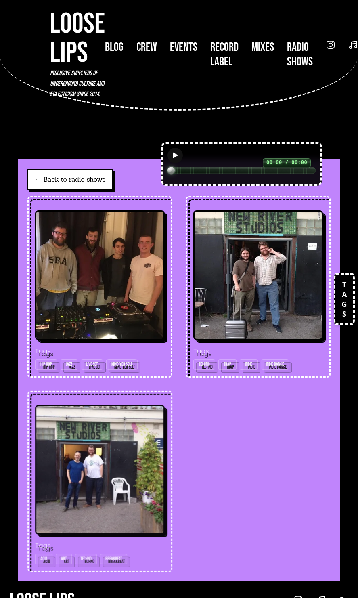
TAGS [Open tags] (344, 299)
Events (183, 47)
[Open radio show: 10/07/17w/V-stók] (258, 287)
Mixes (262, 47)
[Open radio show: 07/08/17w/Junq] (100, 482)
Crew (146, 47)
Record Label (224, 54)
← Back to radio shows (70, 179)
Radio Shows (300, 54)
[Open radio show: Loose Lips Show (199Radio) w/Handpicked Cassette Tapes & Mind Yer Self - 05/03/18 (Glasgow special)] (99, 287)
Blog (114, 47)
